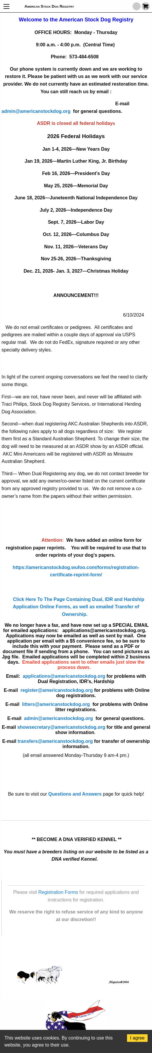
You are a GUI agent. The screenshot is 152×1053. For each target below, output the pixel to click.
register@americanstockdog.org (85, 693)
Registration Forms (58, 892)
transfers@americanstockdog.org (55, 741)
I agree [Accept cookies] (137, 1037)
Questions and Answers (75, 794)
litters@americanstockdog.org (85, 707)
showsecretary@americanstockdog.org (61, 727)
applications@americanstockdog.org (64, 676)
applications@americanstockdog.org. (105, 630)
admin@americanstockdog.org (35, 111)
